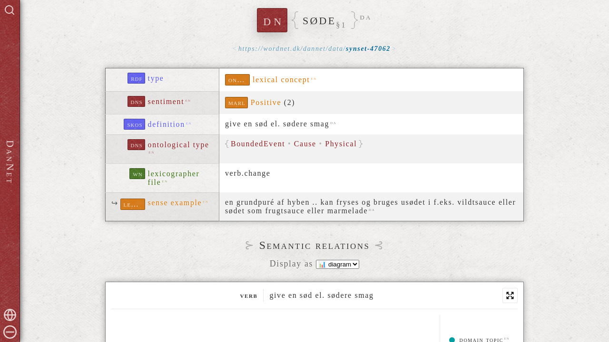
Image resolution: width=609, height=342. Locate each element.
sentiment (166, 101)
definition (166, 124)
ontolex (239, 80)
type (156, 78)
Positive (266, 102)
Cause (305, 144)
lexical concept (281, 80)
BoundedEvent (258, 144)
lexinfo (134, 204)
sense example (175, 203)
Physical (341, 144)
